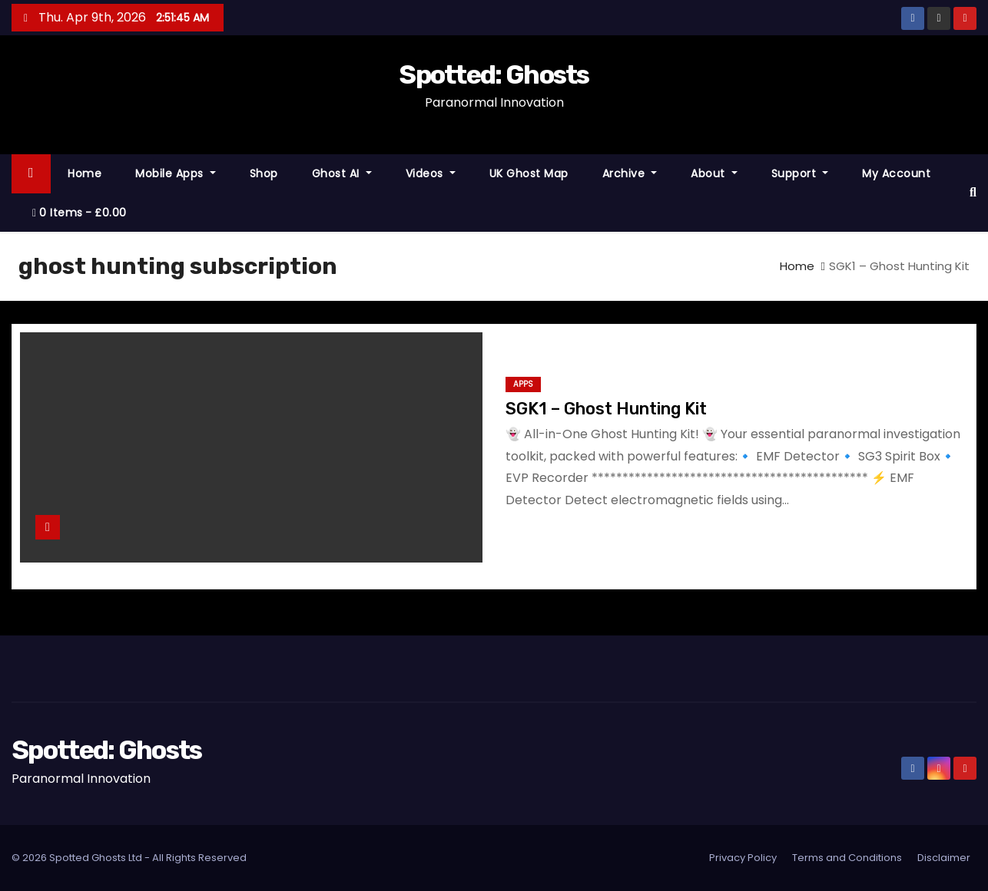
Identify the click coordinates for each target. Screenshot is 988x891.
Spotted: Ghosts (494, 75)
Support (800, 173)
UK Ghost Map (529, 173)
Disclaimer (943, 857)
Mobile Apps (175, 173)
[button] (973, 192)
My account (896, 173)
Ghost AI (342, 173)
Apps (523, 384)
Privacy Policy (743, 857)
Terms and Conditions (847, 857)
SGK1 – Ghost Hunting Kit (606, 408)
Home (84, 173)
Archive (630, 173)
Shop (264, 173)
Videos (431, 173)
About (714, 173)
